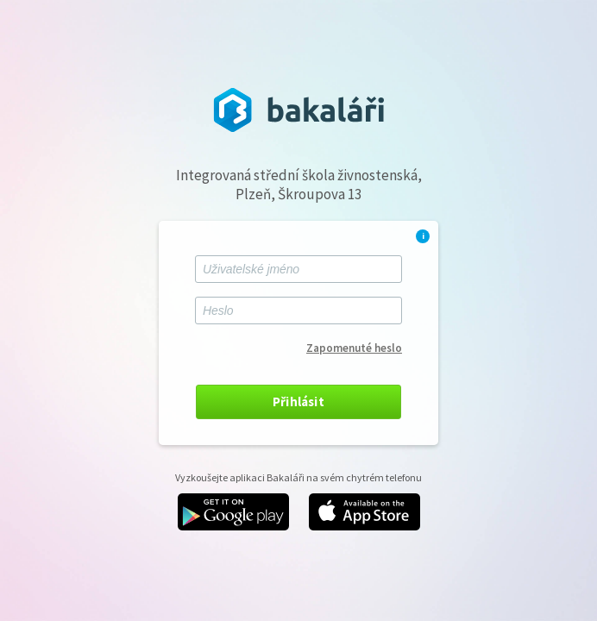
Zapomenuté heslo (354, 348)
